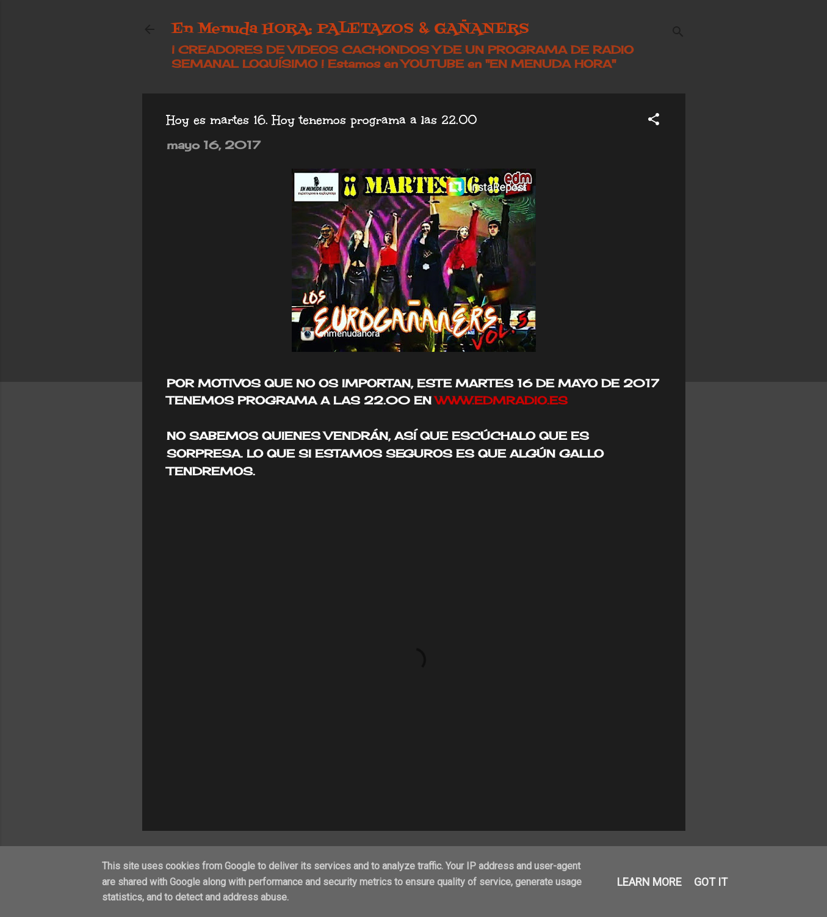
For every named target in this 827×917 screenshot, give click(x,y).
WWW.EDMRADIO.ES (501, 400)
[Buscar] (678, 33)
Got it (711, 881)
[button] (653, 121)
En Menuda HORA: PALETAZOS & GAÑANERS (350, 29)
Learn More (649, 881)
